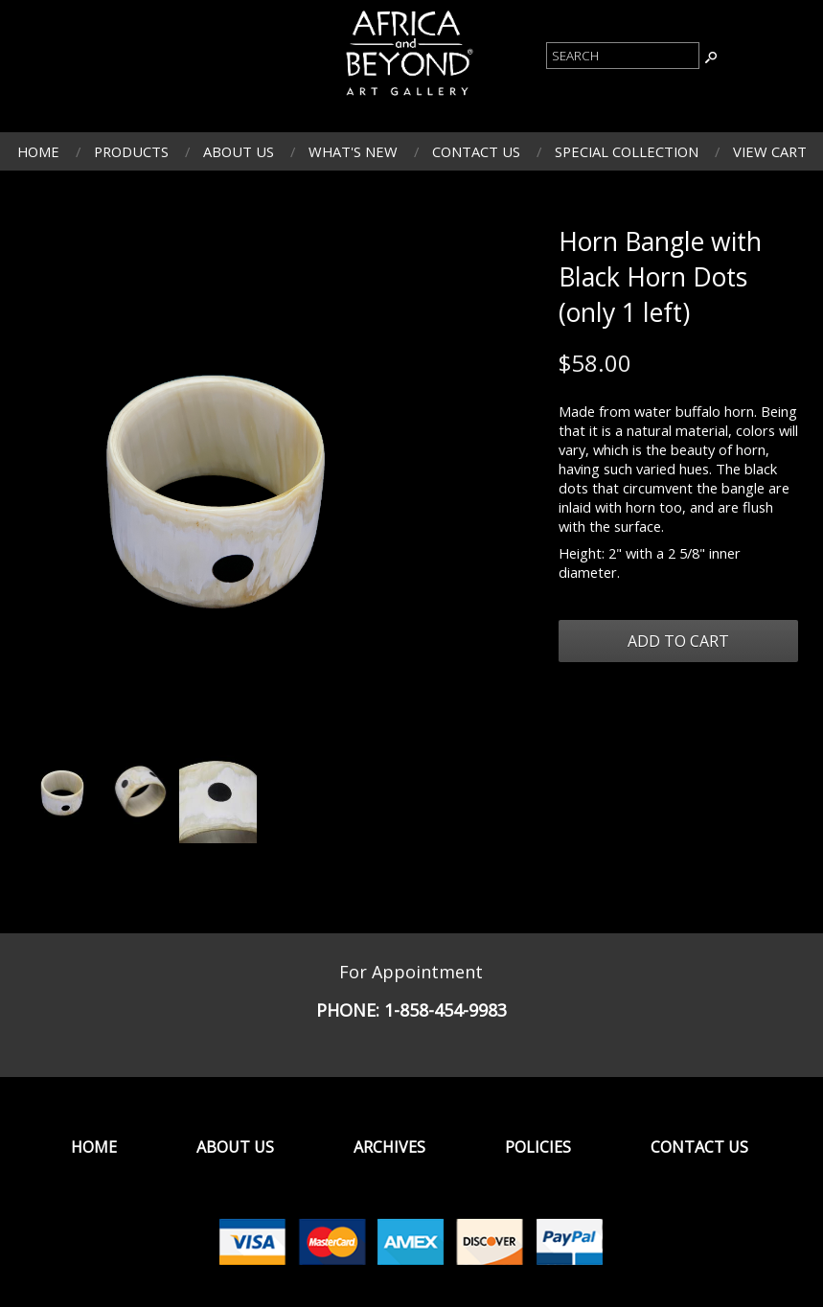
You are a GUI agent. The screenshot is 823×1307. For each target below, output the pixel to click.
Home (38, 151)
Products (131, 151)
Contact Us (476, 151)
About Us (238, 151)
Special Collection (626, 151)
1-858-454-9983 (445, 1009)
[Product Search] (622, 55)
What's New (353, 151)
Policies (538, 1147)
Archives (389, 1147)
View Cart (770, 151)
